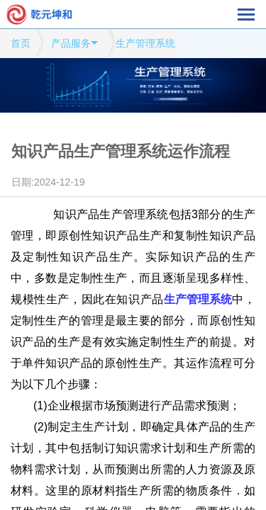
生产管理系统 (145, 43)
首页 (21, 43)
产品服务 (71, 43)
